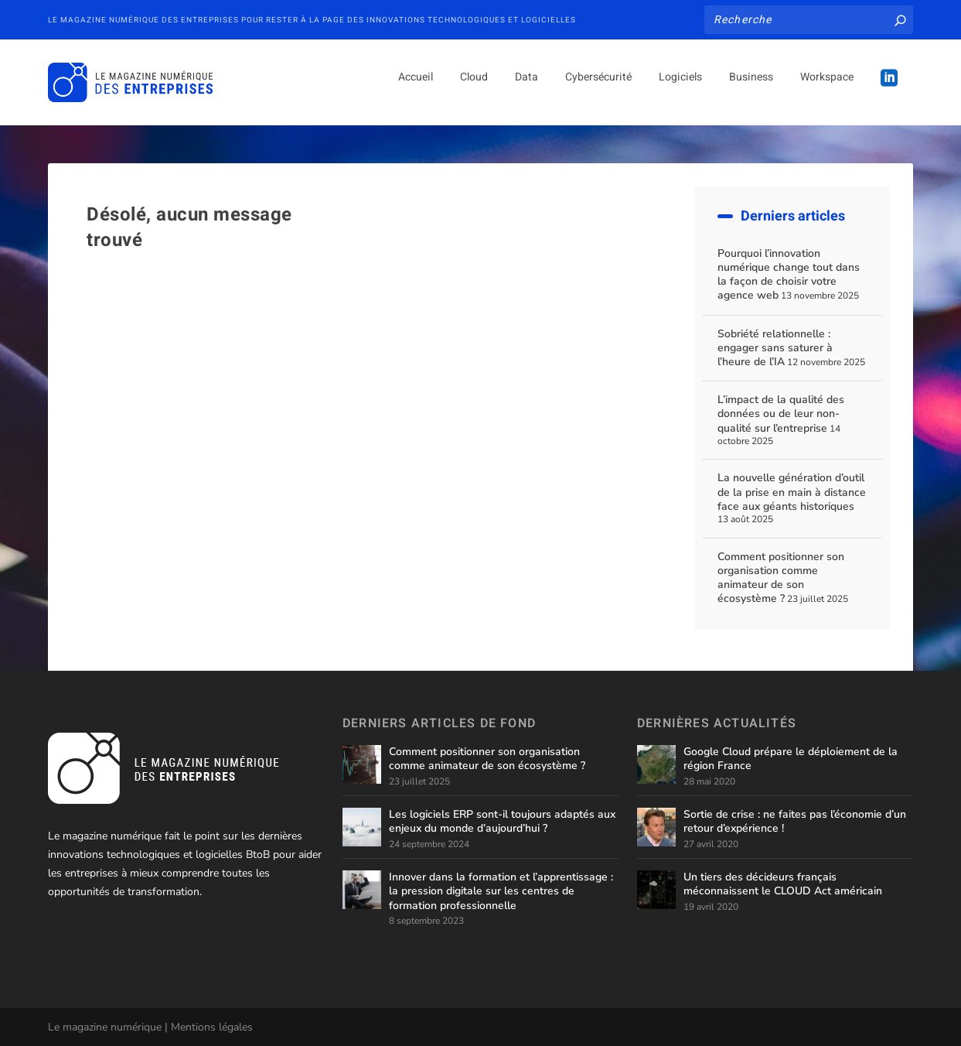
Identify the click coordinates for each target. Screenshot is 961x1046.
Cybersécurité (598, 88)
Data (526, 88)
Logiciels (680, 88)
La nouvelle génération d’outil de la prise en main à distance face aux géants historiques (791, 491)
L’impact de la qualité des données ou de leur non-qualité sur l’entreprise (780, 413)
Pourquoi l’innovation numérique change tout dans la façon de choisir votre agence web (788, 274)
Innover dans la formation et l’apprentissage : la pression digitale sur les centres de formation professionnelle (501, 891)
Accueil (415, 88)
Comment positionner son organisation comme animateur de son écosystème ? (780, 578)
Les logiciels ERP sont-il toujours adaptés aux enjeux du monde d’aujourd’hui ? (502, 821)
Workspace (827, 88)
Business (751, 88)
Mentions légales (212, 1027)
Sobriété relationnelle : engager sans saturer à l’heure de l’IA (775, 347)
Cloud (474, 88)
